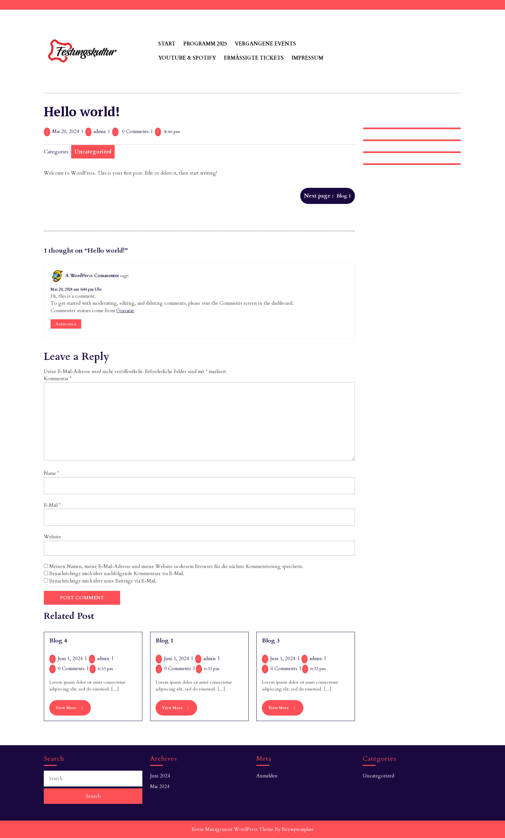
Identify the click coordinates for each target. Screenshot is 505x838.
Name (51, 473)
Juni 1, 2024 (72, 658)
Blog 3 (271, 641)
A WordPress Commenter (92, 276)
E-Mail (52, 505)
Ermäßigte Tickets (254, 58)
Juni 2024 (160, 776)
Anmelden (267, 776)
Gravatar (125, 310)
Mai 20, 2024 (65, 131)
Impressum (307, 58)
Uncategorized (92, 151)
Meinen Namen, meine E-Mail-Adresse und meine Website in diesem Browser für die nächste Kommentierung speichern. (176, 566)
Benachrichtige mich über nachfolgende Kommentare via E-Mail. (116, 573)
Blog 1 (164, 641)
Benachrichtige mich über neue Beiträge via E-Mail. (103, 581)
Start (167, 43)
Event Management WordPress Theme (233, 829)
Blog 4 (58, 641)
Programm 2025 (205, 43)
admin (99, 131)
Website (52, 537)
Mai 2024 (159, 786)
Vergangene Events (265, 43)
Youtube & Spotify (187, 58)
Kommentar (57, 378)
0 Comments (73, 668)
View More (66, 705)
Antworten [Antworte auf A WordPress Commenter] (65, 324)
